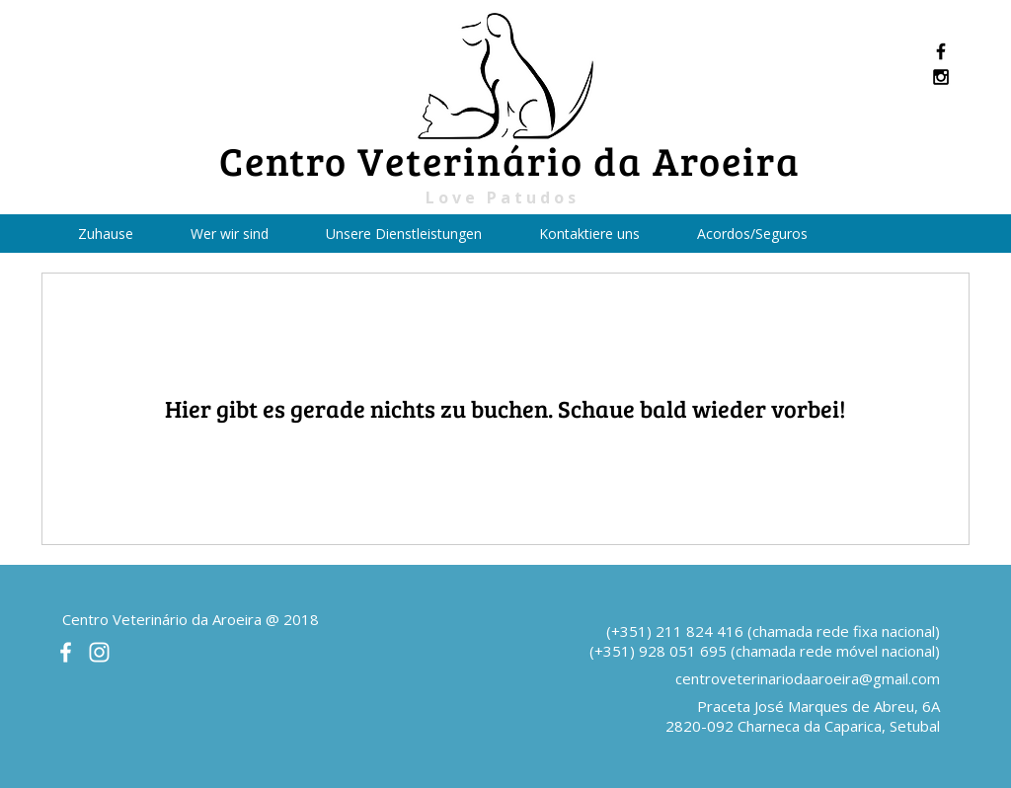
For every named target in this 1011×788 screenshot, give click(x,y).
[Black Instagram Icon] (941, 77)
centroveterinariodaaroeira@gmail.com (807, 678)
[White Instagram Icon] (99, 652)
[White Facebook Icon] (65, 652)
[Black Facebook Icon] (941, 51)
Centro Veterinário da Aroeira (510, 160)
